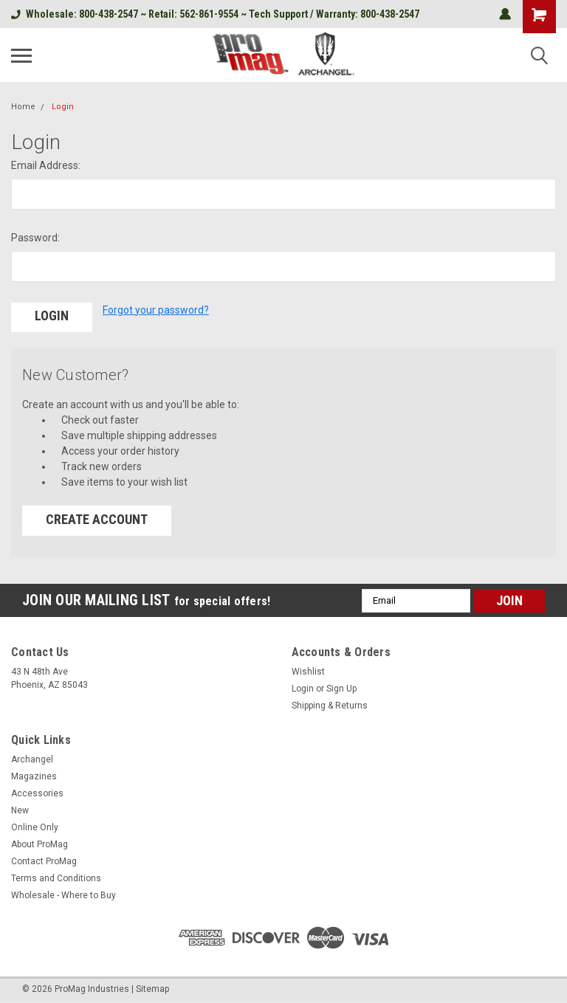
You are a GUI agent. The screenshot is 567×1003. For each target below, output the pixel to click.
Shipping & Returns (330, 705)
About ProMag (39, 843)
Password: (35, 238)
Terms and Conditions (56, 877)
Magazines (34, 776)
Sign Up (341, 688)
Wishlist (308, 671)
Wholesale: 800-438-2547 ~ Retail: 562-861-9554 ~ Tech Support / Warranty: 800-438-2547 (215, 14)
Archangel (32, 759)
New (20, 809)
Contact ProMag (44, 860)
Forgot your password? (156, 310)
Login (63, 106)
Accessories (37, 792)
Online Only (34, 826)
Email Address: (45, 165)
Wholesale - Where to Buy (63, 894)
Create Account (97, 518)
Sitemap (152, 988)
